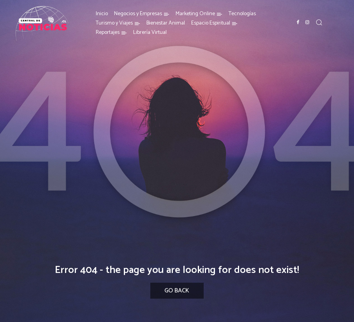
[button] (319, 22)
